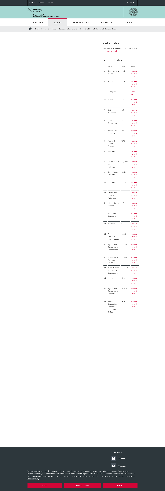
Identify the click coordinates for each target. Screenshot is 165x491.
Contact (128, 22)
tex (133, 94)
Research (38, 22)
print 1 (134, 76)
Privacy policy (33, 479)
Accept (120, 485)
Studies (58, 22)
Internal (50, 3)
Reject (45, 485)
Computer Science (49, 29)
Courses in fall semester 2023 (69, 29)
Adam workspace (115, 51)
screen (134, 71)
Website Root (30, 28)
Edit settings (82, 485)
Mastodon (118, 466)
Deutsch (32, 3)
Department (106, 22)
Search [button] (131, 3)
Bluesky (118, 458)
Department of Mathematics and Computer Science (46, 16)
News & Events (81, 22)
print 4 (134, 74)
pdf (133, 92)
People (41, 3)
